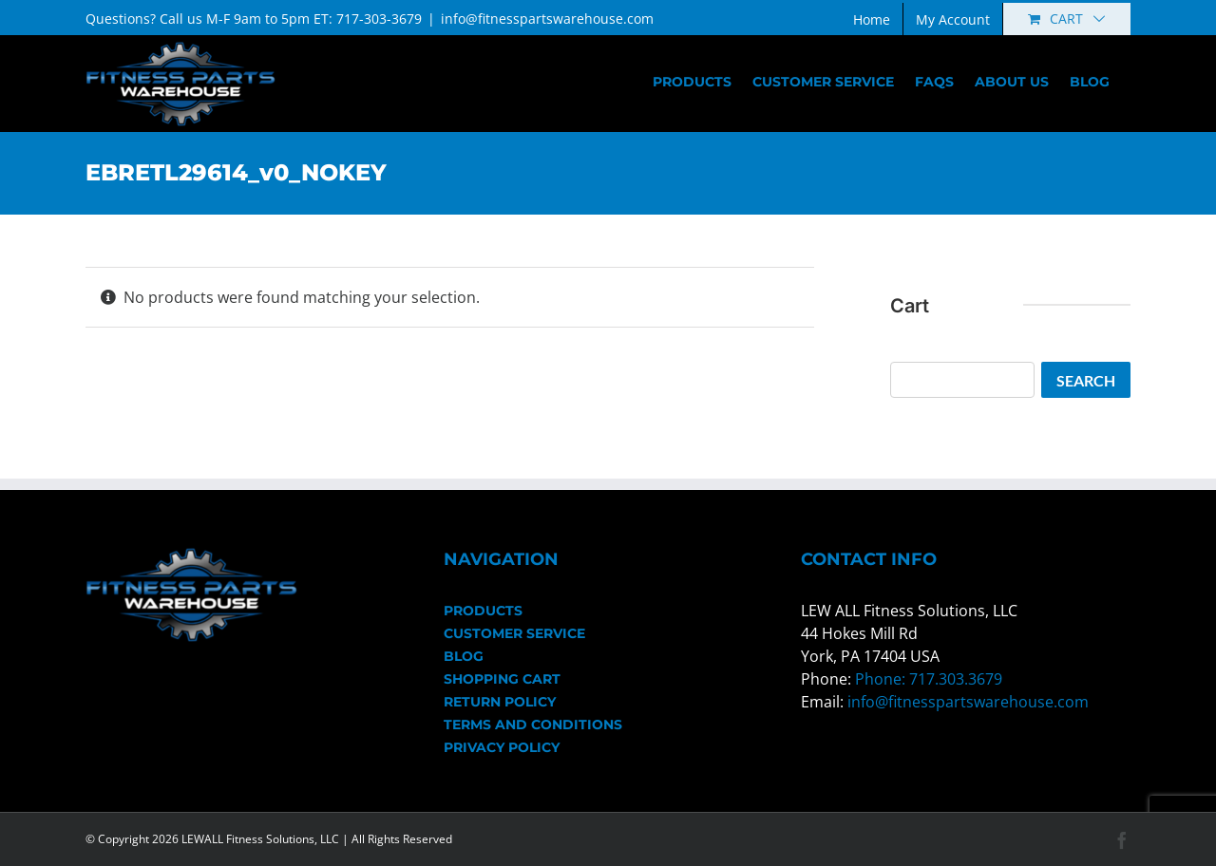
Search (1085, 380)
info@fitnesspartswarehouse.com (547, 18)
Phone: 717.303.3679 (928, 678)
